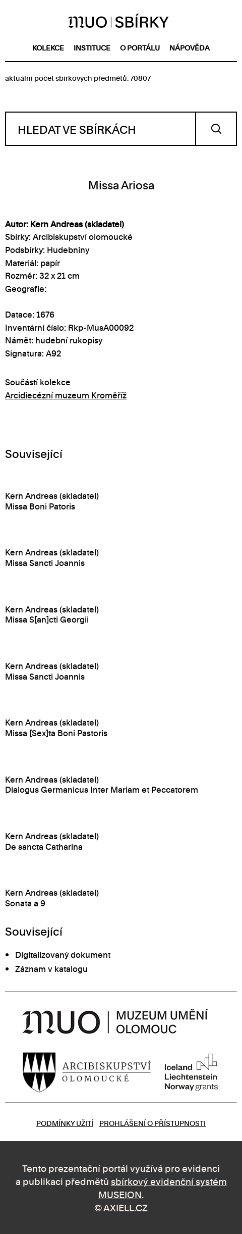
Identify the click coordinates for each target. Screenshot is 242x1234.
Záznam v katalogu (51, 968)
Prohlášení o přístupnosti (152, 1122)
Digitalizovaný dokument (62, 954)
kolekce (48, 47)
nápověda (189, 47)
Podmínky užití (64, 1122)
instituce (92, 47)
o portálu (140, 47)
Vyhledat (216, 129)
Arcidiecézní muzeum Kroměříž (66, 394)
